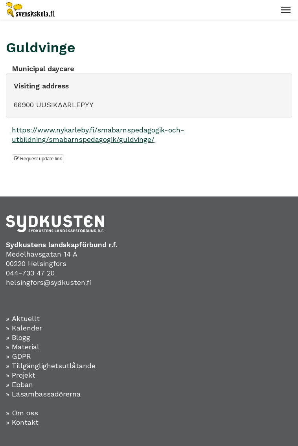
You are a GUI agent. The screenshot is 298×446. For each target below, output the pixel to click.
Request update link (38, 159)
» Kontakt (22, 422)
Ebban (22, 384)
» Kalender (24, 328)
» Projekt (20, 375)
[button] (286, 10)
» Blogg (18, 337)
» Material (22, 347)
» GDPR (18, 356)
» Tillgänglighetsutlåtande (51, 366)
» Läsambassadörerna (43, 394)
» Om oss (22, 413)
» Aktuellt (23, 318)
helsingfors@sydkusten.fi (48, 282)
